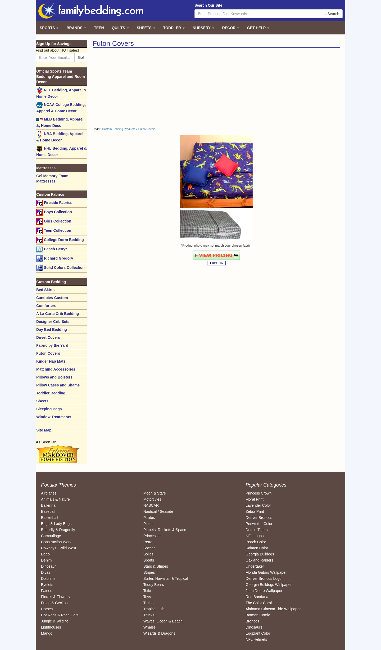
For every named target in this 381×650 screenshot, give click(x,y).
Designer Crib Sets (52, 321)
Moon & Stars (154, 493)
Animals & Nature (55, 499)
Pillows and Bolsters (54, 377)
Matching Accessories (55, 369)
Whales (149, 627)
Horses (47, 609)
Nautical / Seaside (158, 511)
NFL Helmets (256, 639)
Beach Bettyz (51, 249)
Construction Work (56, 542)
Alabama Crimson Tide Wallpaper (273, 609)
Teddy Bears (153, 584)
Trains (148, 603)
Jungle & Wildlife (55, 621)
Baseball (48, 511)
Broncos (252, 621)
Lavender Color (258, 505)
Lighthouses (51, 627)
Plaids (148, 524)
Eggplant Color (258, 633)
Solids (148, 554)
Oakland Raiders (259, 560)
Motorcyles (152, 499)
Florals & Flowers (55, 597)
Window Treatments (53, 417)
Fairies (46, 591)
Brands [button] (76, 28)
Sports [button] (49, 28)
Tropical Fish (154, 609)
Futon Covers (147, 129)
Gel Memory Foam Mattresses (52, 178)
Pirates (149, 517)
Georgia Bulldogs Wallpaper (269, 584)
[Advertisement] (152, 87)
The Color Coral (259, 603)
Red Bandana (257, 597)
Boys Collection (54, 212)
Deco (45, 554)
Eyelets (47, 584)
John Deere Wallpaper (264, 591)
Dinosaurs (254, 627)
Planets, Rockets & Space (164, 530)
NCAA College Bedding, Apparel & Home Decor (61, 107)
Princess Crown (258, 493)
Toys (147, 597)
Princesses (152, 536)
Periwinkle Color (259, 524)
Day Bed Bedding (51, 329)
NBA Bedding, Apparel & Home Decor (59, 136)
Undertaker (255, 566)
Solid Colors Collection (60, 268)
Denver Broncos (259, 517)
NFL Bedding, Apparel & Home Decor (61, 93)
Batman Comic (258, 615)
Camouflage (51, 536)
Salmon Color (257, 548)
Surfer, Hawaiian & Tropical (165, 578)
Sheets (42, 401)
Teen (99, 28)
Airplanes (48, 493)
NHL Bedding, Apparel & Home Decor (61, 151)
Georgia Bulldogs (260, 554)
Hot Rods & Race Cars (60, 615)
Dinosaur (48, 566)
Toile (147, 591)
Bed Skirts (45, 290)
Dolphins (48, 578)
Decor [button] (230, 28)
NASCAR (151, 505)
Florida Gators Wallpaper (266, 572)
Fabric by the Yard (52, 345)
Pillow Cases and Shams (58, 385)
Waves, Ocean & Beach (163, 621)
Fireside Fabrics (54, 203)
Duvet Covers (48, 337)
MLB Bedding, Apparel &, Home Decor (59, 122)
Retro (147, 542)
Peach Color (256, 542)
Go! (81, 57)
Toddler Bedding (50, 393)
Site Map (44, 430)
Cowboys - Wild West (58, 548)
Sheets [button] (146, 28)
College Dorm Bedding (60, 240)
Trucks (148, 615)
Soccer (149, 548)
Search (332, 14)
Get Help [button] (258, 28)
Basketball (49, 517)
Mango (46, 633)
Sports (148, 560)
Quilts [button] (120, 28)
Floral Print (255, 499)
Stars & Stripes (155, 566)
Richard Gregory (54, 258)
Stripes (149, 572)
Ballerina (48, 505)
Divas (45, 572)
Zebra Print (255, 511)
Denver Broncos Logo (263, 578)
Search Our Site (208, 5)
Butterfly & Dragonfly (58, 530)
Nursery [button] (203, 28)
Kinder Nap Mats (50, 361)
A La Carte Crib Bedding (57, 313)
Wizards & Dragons (159, 633)
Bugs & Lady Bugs (56, 524)
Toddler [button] (174, 28)
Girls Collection (53, 221)
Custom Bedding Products (118, 129)
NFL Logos (255, 536)
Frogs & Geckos (54, 603)
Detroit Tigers (256, 530)
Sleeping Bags (49, 409)
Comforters (46, 306)
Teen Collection (53, 231)
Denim (46, 560)
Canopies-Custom (52, 298)
